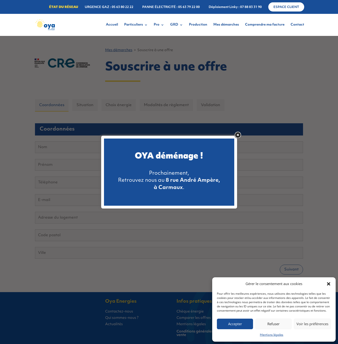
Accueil (112, 25)
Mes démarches (226, 25)
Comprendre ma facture (264, 25)
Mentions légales (271, 335)
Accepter (235, 323)
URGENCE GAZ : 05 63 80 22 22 (109, 7)
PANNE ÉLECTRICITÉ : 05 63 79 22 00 (171, 7)
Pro (156, 25)
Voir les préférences (312, 323)
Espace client (286, 7)
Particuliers (133, 25)
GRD (174, 25)
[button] (328, 284)
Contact (297, 25)
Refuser (273, 323)
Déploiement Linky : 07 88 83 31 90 (235, 7)
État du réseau (63, 7)
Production (198, 25)
